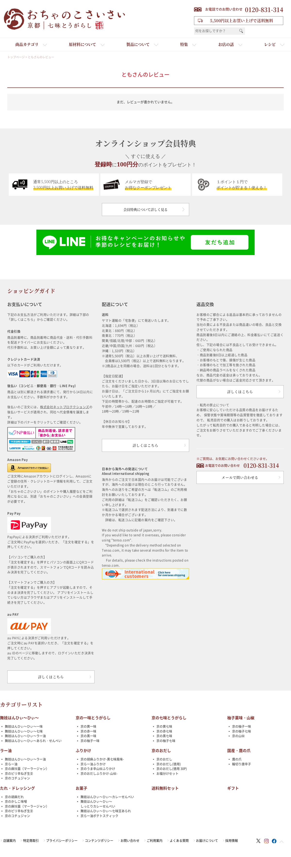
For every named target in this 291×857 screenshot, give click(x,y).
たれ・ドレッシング (17, 788)
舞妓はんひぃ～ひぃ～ (19, 718)
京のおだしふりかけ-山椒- (99, 773)
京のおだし (161, 751)
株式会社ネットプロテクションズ (64, 407)
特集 (184, 44)
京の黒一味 (88, 735)
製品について (138, 44)
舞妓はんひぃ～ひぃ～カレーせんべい (107, 796)
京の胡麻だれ (14, 796)
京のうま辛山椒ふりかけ (98, 768)
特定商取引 (31, 840)
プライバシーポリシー (62, 840)
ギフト (233, 788)
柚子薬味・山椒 (240, 718)
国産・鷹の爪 (239, 751)
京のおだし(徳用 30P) (171, 768)
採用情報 (231, 840)
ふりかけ (83, 751)
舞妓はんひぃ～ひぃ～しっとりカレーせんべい (98, 804)
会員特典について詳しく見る (145, 209)
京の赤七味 (164, 731)
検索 (241, 31)
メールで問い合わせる (240, 477)
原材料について (82, 44)
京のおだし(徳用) (168, 764)
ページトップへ (281, 842)
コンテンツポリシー (99, 840)
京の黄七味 (164, 726)
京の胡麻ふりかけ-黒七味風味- (102, 759)
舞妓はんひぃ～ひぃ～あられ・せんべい (33, 740)
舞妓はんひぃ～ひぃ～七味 (24, 731)
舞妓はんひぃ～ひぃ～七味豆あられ (106, 811)
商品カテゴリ (27, 44)
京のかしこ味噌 (16, 801)
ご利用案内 (154, 840)
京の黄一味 (88, 726)
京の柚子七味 (165, 740)
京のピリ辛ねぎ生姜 (19, 773)
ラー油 (6, 751)
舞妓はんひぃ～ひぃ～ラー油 (25, 735)
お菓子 (81, 788)
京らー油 (11, 764)
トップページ (16, 57)
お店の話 (226, 44)
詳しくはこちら (51, 676)
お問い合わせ (130, 840)
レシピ (270, 44)
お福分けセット (167, 773)
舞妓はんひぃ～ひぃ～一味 (24, 726)
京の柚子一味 (90, 740)
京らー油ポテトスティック (99, 815)
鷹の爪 (237, 759)
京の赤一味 (88, 731)
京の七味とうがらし (169, 718)
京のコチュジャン (17, 778)
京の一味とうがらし (93, 718)
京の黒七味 (164, 735)
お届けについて (207, 840)
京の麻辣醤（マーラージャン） (27, 768)
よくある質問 (179, 840)
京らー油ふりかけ (93, 764)
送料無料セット (165, 788)
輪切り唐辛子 (241, 764)
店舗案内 (9, 840)
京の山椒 (238, 735)
